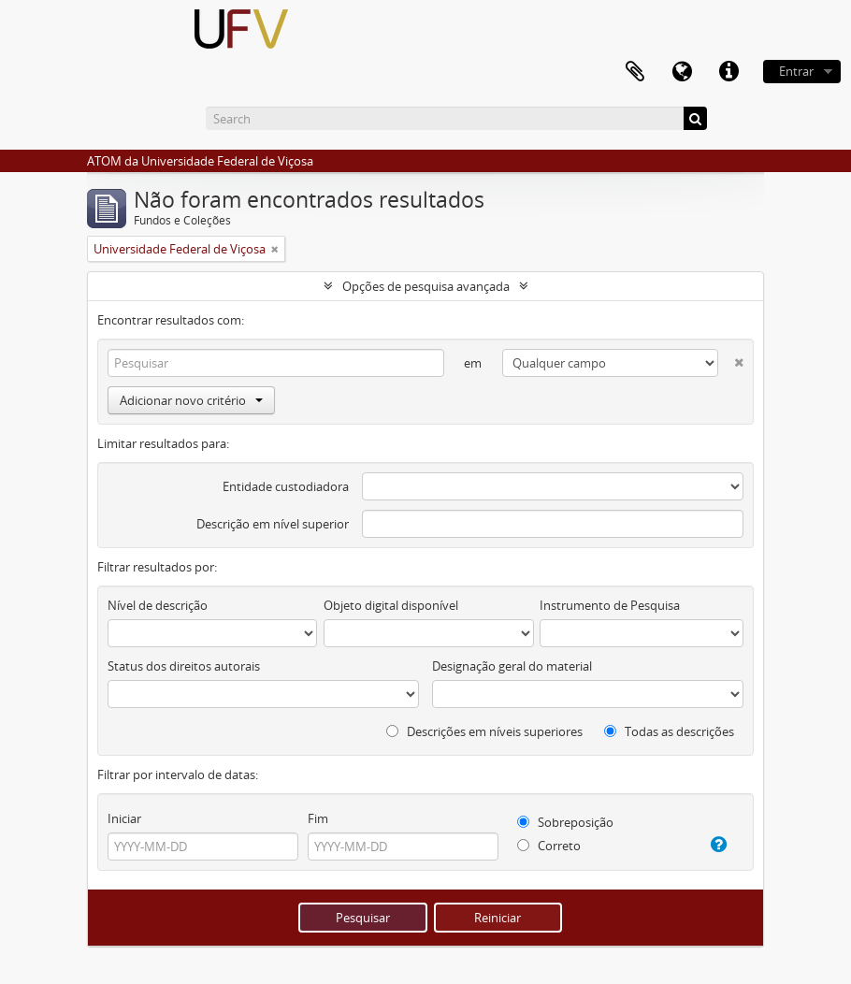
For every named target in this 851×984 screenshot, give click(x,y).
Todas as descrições (669, 731)
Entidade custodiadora (286, 486)
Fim (318, 818)
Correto (549, 845)
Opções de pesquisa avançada (426, 286)
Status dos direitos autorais (184, 666)
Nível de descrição (158, 605)
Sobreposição (565, 822)
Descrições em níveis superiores (484, 731)
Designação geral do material (512, 666)
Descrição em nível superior (272, 523)
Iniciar (124, 818)
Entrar (796, 71)
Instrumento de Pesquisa (610, 605)
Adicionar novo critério (191, 400)
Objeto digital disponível (391, 605)
